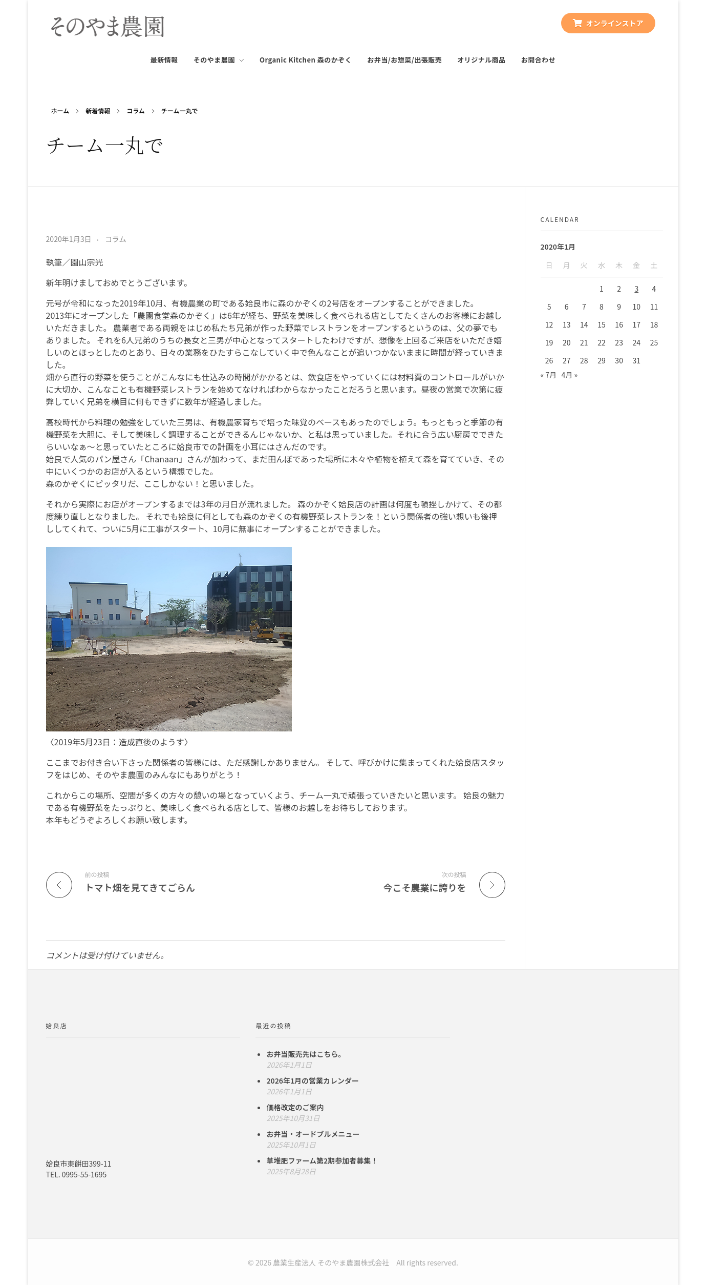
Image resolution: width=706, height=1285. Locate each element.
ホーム (60, 110)
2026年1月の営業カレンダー (312, 1080)
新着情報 (97, 110)
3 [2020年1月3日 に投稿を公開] (636, 288)
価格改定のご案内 (295, 1107)
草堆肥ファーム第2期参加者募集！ (322, 1160)
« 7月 (549, 375)
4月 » (570, 375)
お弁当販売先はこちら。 (305, 1054)
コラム (135, 110)
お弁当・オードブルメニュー (312, 1134)
